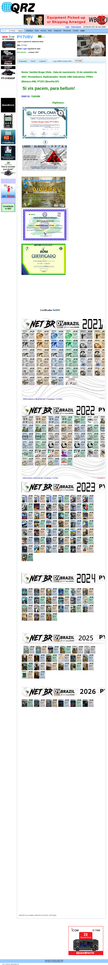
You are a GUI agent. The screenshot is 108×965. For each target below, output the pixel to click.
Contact (75, 31)
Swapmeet (57, 31)
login (68, 27)
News (37, 31)
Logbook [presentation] (42, 61)
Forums (43, 31)
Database (29, 31)
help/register (76, 27)
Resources (67, 31)
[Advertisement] (43, 940)
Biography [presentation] (23, 61)
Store (50, 31)
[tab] (23, 61)
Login (82, 31)
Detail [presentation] (33, 61)
